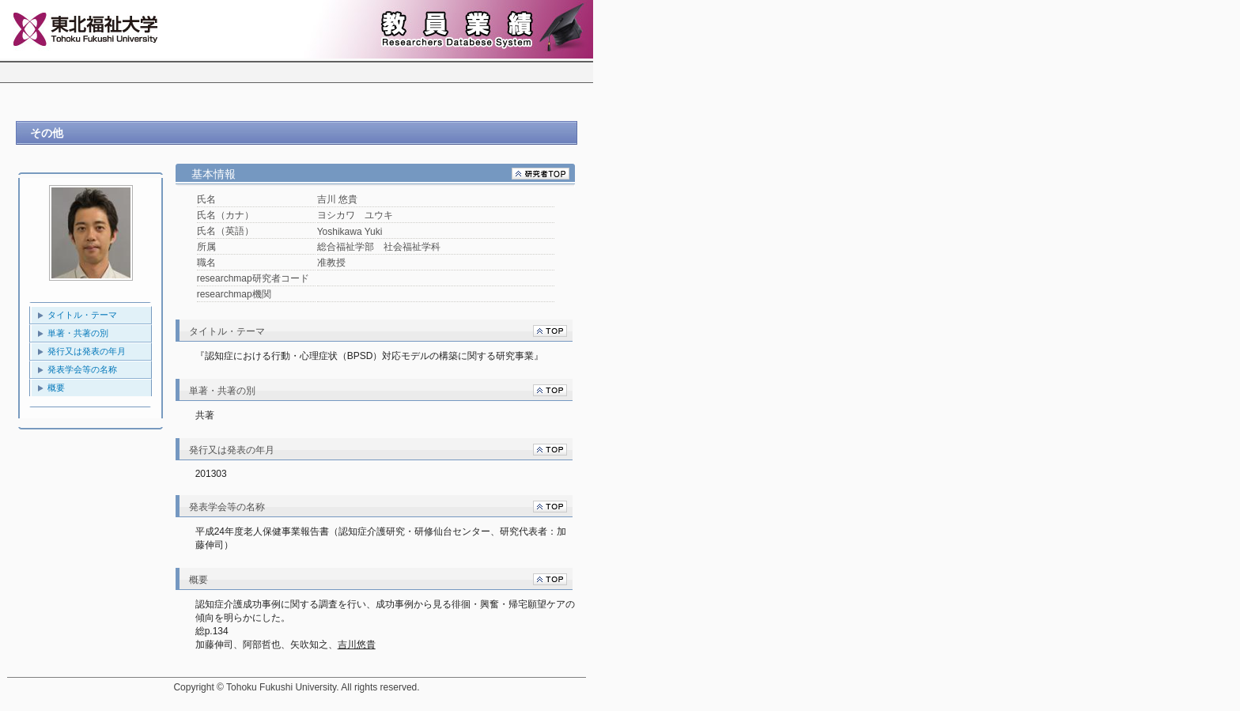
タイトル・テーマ (82, 315)
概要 (56, 387)
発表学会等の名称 (82, 369)
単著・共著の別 (77, 333)
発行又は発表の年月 (86, 351)
